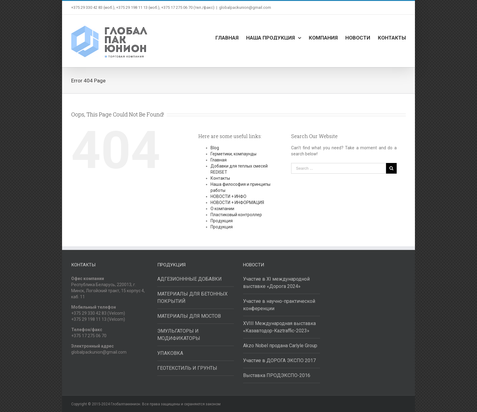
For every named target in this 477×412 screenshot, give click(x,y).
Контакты (220, 178)
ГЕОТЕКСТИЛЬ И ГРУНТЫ (187, 368)
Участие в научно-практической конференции (279, 304)
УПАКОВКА (170, 353)
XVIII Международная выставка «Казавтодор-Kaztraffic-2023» (279, 327)
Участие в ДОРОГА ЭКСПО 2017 (279, 360)
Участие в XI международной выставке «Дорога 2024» (276, 282)
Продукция (222, 220)
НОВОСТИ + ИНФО (228, 196)
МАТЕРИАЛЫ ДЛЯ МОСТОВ (189, 316)
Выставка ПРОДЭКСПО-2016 (276, 375)
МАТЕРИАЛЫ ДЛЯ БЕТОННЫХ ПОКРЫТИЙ (192, 297)
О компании (222, 208)
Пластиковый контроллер (236, 214)
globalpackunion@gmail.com (245, 7)
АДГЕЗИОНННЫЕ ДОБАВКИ (189, 279)
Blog (215, 147)
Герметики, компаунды (233, 153)
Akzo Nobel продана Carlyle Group (280, 345)
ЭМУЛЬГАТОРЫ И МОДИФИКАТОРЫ (178, 334)
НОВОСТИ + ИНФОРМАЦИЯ (237, 202)
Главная (219, 160)
